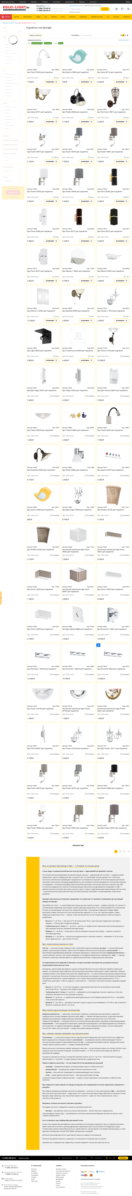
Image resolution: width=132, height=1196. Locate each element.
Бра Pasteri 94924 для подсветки (40, 191)
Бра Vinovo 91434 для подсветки (110, 351)
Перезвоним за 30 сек (76, 5)
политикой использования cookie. (91, 1188)
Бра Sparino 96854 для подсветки (40, 510)
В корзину (51, 82)
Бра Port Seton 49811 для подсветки (111, 112)
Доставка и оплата (8, 2)
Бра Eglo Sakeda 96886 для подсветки (77, 629)
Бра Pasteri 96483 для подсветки (110, 788)
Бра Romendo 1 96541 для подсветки (111, 629)
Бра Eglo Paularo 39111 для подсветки (112, 748)
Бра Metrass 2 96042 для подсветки (41, 311)
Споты (8, 63)
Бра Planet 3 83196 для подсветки (40, 709)
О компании (36, 1165)
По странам (34, 1173)
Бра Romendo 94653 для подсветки (111, 669)
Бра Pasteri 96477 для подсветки (40, 152)
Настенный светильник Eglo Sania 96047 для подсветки (75, 590)
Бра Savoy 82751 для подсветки (39, 112)
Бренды (82, 2)
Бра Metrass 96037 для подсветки (110, 271)
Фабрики (33, 1171)
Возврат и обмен (61, 1175)
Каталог (6, 17)
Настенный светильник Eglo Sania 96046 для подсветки (75, 550)
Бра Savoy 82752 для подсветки (109, 72)
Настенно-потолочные (12, 83)
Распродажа (34, 1175)
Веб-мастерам (60, 1177)
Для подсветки (37, 43)
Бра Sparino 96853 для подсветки (75, 72)
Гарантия (23, 2)
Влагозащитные (10, 74)
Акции (33, 1179)
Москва (47, 6)
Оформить (123, 1158)
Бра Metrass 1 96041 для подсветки (76, 271)
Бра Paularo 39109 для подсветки (75, 748)
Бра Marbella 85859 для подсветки (75, 311)
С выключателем (11, 92)
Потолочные (9, 89)
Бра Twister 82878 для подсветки (40, 430)
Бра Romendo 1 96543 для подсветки (76, 669)
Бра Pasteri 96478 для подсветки (40, 788)
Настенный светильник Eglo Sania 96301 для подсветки (110, 550)
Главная (5, 23)
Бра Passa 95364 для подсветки (109, 191)
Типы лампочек (60, 1187)
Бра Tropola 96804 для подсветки (75, 430)
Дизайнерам (70, 2)
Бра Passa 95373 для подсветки (109, 231)
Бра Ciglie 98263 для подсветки (39, 351)
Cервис (59, 1165)
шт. (109, 1158)
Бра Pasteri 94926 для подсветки (75, 191)
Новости (58, 1183)
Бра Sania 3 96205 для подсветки (40, 629)
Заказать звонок (24, 1158)
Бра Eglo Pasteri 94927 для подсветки (112, 828)
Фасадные (9, 96)
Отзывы (45, 2)
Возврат (34, 2)
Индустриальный (10, 119)
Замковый (9, 116)
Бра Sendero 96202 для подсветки (40, 549)
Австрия (9, 181)
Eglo (8, 170)
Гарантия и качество (62, 1173)
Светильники (11, 60)
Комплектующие (11, 44)
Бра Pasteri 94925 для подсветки (75, 828)
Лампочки (9, 47)
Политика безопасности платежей (90, 1179)
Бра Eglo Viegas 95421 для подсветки (41, 390)
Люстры (9, 50)
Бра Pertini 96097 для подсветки (40, 748)
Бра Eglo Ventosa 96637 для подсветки (112, 390)
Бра (16, 23)
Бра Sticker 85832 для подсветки (75, 470)
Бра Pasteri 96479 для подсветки (75, 152)
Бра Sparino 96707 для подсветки (110, 470)
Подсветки (9, 57)
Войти (128, 2)
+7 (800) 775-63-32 (49, 8)
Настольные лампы (12, 53)
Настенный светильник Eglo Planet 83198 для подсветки (76, 710)
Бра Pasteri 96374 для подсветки (75, 788)
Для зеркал (9, 77)
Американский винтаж (12, 107)
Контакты (93, 2)
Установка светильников (63, 1171)
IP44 (7, 160)
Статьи (58, 1185)
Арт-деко (8, 113)
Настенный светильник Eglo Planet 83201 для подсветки (111, 710)
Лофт (7, 128)
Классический (10, 125)
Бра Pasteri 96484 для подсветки (40, 828)
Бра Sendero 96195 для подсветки (110, 510)
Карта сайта (34, 1181)
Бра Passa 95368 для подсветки (39, 231)
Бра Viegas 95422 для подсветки (75, 390)
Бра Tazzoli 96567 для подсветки (110, 430)
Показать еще (78, 845)
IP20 (8, 157)
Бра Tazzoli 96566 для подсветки (40, 72)
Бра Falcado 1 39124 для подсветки (111, 311)
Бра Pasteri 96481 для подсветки (110, 152)
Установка (56, 2)
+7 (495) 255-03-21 (49, 10)
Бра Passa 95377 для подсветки (39, 271)
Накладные (9, 80)
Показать (13, 192)
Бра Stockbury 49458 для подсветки (41, 470)
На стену (48, 43)
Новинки (33, 1177)
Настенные (9, 86)
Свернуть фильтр (35, 35)
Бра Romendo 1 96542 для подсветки (41, 669)
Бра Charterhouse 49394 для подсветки (77, 351)
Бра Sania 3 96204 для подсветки (110, 589)
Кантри (8, 122)
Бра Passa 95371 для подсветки (74, 231)
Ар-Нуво (8, 110)
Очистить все (124, 40)
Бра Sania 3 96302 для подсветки (40, 589)
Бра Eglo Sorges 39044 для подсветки (77, 510)
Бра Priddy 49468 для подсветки (75, 112)
